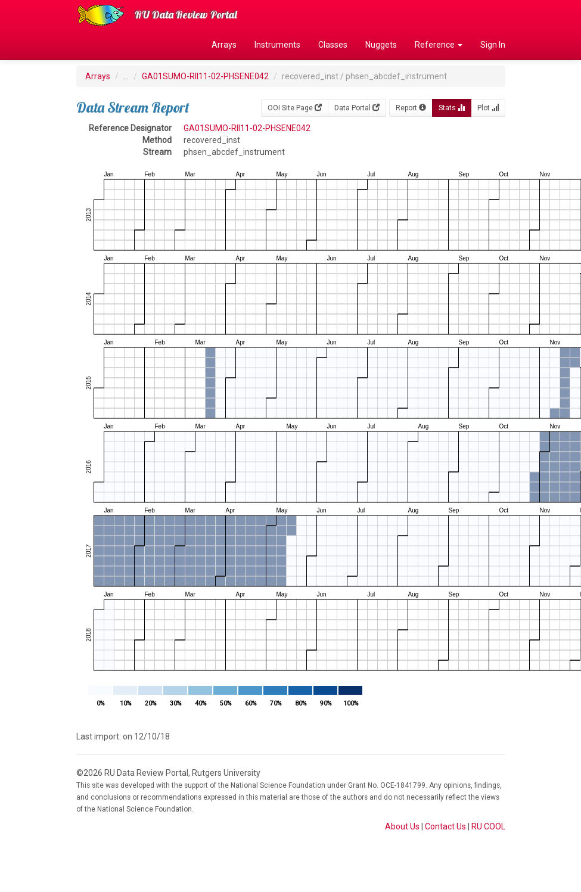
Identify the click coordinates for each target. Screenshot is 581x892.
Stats (452, 108)
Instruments (277, 44)
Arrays (224, 44)
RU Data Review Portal (186, 14)
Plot (488, 108)
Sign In (492, 44)
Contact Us (445, 826)
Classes (332, 44)
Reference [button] (438, 44)
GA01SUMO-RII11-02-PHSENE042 (205, 76)
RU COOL (488, 826)
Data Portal (357, 108)
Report (411, 108)
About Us (402, 826)
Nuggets (381, 44)
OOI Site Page (295, 108)
